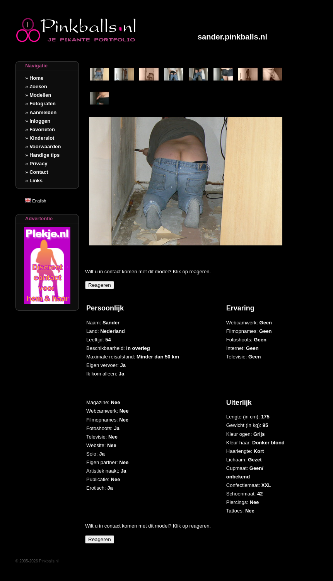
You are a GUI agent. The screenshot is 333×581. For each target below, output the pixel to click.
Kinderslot (41, 138)
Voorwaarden (45, 146)
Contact (38, 172)
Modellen (40, 95)
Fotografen (42, 103)
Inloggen (39, 121)
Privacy (38, 163)
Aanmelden (42, 112)
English (35, 201)
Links (36, 180)
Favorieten (42, 129)
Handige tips (44, 155)
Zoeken (38, 86)
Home (36, 78)
